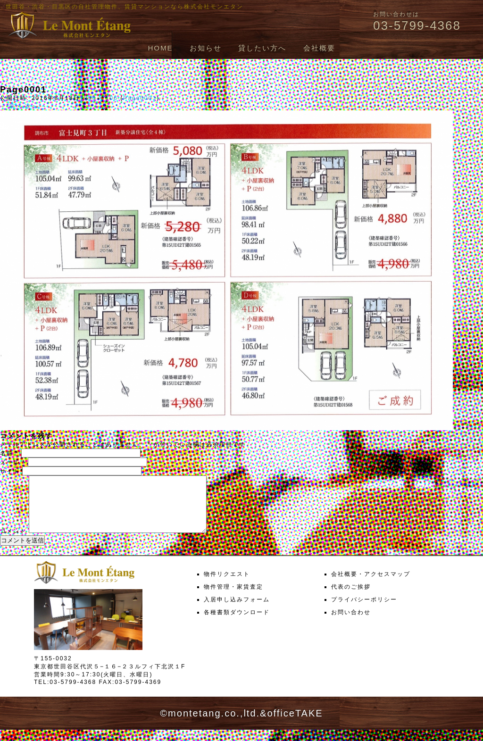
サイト (10, 471)
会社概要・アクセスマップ (370, 585)
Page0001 (140, 98)
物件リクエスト (227, 585)
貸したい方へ (262, 48)
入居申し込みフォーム (237, 611)
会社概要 (319, 48)
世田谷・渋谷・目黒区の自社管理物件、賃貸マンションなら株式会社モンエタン (124, 6)
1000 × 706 (98, 98)
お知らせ (206, 48)
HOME (160, 48)
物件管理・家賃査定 (233, 598)
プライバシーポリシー (364, 611)
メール (12, 462)
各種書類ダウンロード (237, 623)
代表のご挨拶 (351, 598)
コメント (13, 542)
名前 (9, 453)
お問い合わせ (351, 623)
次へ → (36, 106)
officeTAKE (295, 724)
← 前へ (11, 106)
